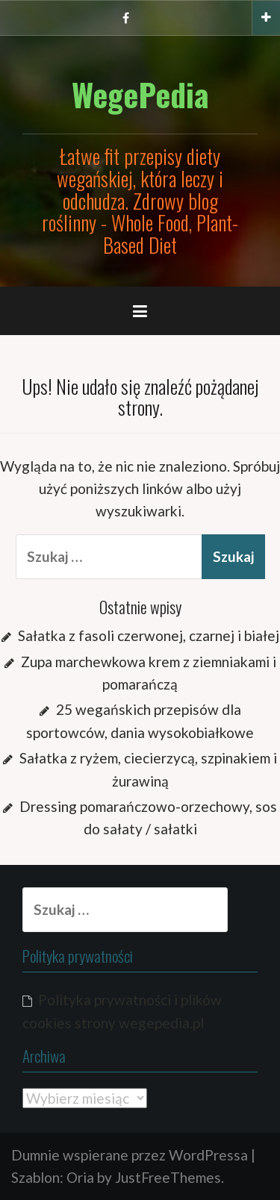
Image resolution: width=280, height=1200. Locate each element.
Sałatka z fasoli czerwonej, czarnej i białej (148, 635)
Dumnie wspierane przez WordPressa (129, 1154)
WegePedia (140, 94)
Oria (80, 1177)
